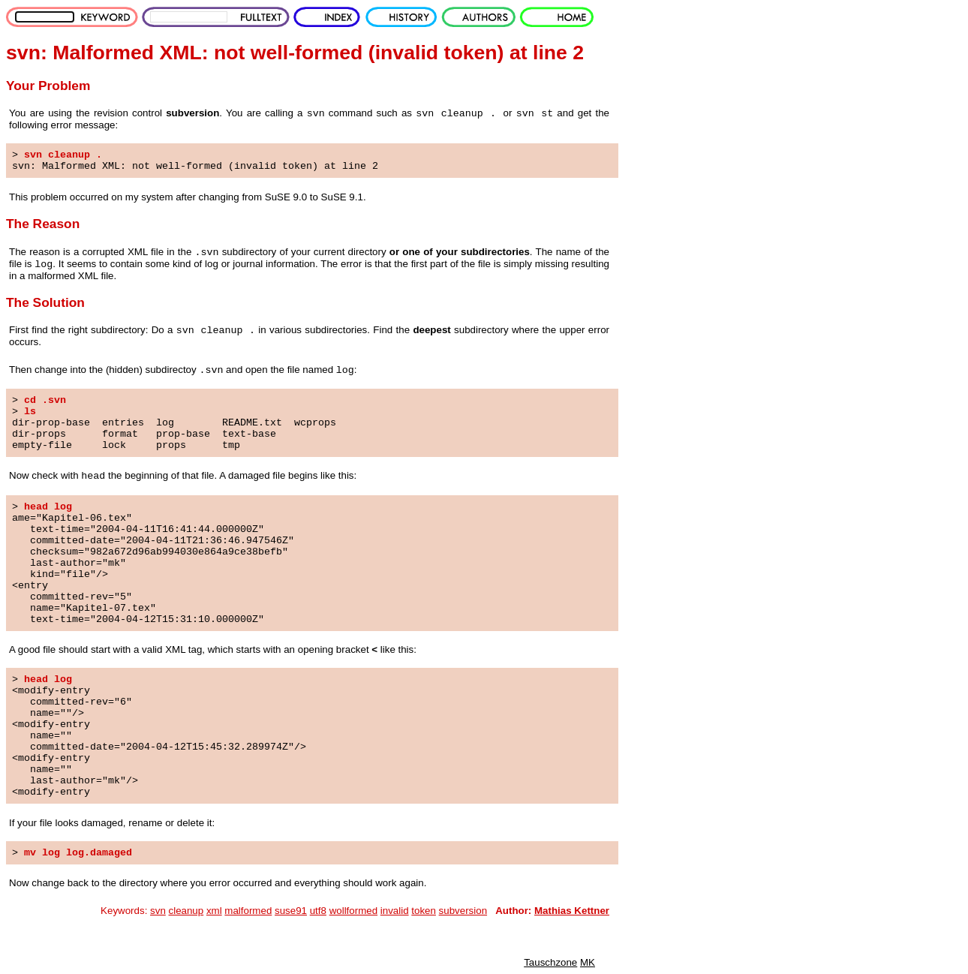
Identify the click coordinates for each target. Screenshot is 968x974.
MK (587, 962)
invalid (394, 910)
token (423, 910)
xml (214, 910)
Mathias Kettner (571, 910)
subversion (463, 910)
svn (158, 910)
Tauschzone (550, 962)
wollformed (353, 910)
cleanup (186, 910)
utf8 (318, 910)
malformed (248, 910)
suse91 (291, 910)
